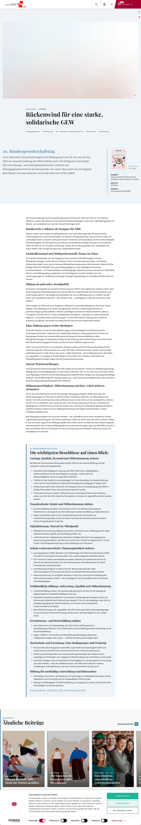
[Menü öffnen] (111, 4)
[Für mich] (125, 4)
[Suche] (96, 4)
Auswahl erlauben (123, 803)
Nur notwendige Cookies (122, 810)
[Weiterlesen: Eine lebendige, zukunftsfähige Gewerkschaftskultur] (113, 759)
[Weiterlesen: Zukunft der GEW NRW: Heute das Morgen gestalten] (24, 759)
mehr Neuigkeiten (128, 724)
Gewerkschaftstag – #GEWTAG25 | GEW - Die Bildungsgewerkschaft (57, 690)
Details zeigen (117, 821)
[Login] (104, 4)
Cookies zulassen (123, 796)
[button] (135, 95)
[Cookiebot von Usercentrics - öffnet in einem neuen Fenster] (14, 820)
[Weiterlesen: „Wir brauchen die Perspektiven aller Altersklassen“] (68, 759)
